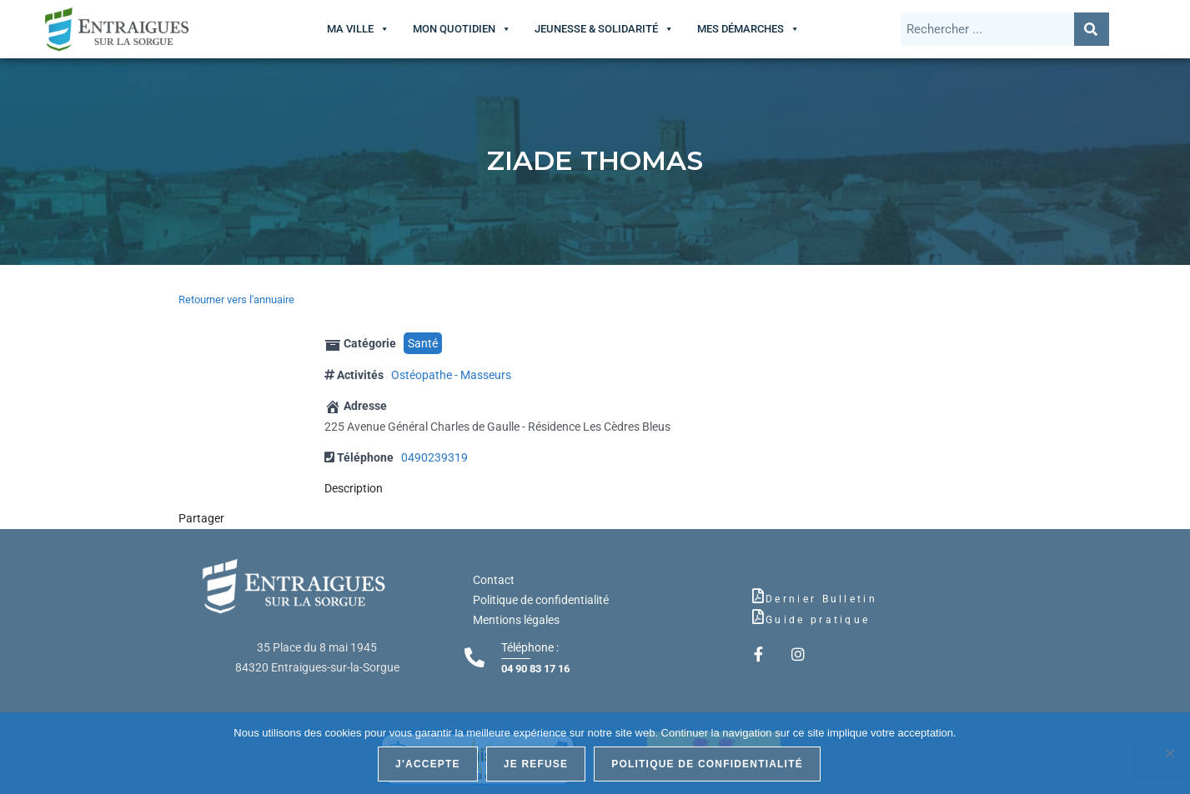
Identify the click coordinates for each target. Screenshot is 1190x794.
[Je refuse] (1169, 753)
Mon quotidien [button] (454, 28)
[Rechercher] (1091, 29)
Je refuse (536, 764)
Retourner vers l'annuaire (236, 299)
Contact (494, 580)
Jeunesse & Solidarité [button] (596, 28)
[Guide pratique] (758, 616)
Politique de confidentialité (541, 600)
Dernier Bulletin (821, 599)
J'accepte (427, 764)
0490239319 (434, 457)
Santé (423, 343)
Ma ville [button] (350, 28)
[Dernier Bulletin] (758, 595)
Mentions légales (516, 620)
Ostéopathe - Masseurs (451, 375)
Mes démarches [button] (740, 28)
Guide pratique (818, 620)
